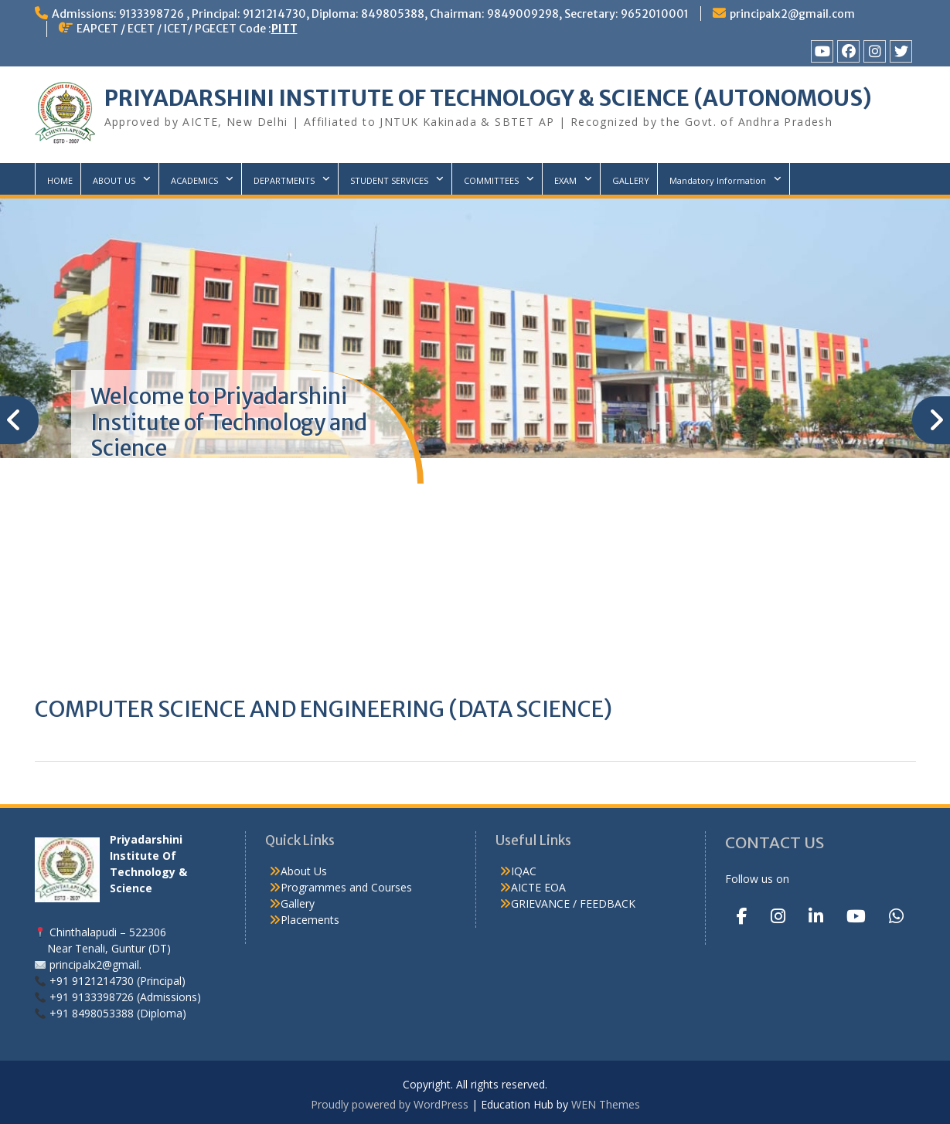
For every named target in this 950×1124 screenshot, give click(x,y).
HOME (60, 180)
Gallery (298, 903)
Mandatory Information (717, 180)
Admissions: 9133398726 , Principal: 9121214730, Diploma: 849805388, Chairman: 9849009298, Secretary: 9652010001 (370, 14)
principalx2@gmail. (95, 964)
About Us (304, 871)
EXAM (565, 180)
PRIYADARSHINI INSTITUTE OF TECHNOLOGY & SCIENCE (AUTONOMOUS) (488, 98)
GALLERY (630, 180)
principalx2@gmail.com (792, 14)
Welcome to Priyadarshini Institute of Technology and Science (228, 422)
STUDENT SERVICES (389, 180)
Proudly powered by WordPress (389, 1104)
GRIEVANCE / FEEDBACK (573, 903)
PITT (284, 29)
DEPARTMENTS (284, 180)
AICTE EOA (538, 887)
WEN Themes (605, 1104)
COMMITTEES (491, 180)
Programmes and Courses (346, 887)
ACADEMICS (194, 180)
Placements (310, 919)
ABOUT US (114, 180)
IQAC (523, 871)
